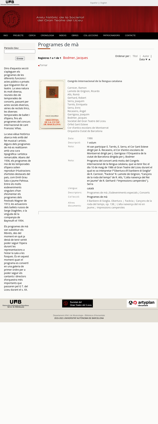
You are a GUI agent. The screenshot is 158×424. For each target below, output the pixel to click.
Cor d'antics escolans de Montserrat (88, 127)
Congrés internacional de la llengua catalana (95, 81)
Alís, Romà (74, 94)
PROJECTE (18, 35)
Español (93, 2)
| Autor (144, 56)
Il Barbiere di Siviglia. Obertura (104, 200)
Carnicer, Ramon (77, 87)
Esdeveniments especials (123, 192)
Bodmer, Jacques (77, 117)
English (103, 2)
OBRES (75, 35)
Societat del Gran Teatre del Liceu (87, 121)
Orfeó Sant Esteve (78, 124)
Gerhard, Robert (77, 97)
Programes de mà (97, 192)
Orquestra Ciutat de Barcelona (85, 131)
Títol (135, 56)
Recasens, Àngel (77, 111)
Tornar (42, 65)
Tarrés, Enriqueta (77, 104)
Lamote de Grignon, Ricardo (84, 91)
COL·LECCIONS (91, 35)
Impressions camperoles (111, 207)
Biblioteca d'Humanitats (95, 315)
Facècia (129, 200)
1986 (90, 138)
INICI (6, 35)
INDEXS (62, 35)
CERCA (32, 35)
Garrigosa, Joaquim (78, 114)
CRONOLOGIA (47, 35)
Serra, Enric (74, 107)
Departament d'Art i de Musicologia (68, 315)
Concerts (145, 192)
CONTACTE (130, 35)
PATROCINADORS (111, 35)
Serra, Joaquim (76, 101)
